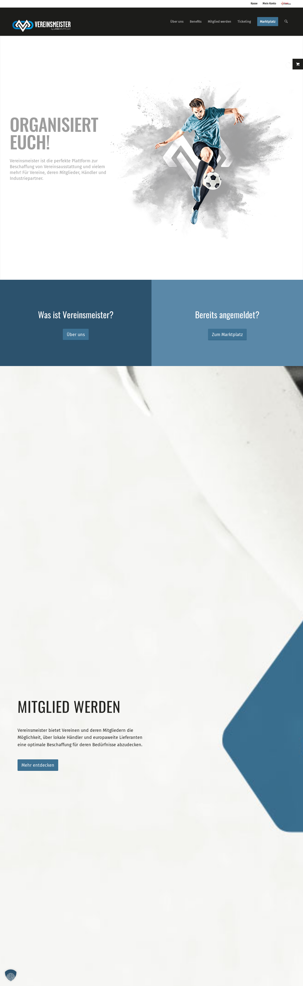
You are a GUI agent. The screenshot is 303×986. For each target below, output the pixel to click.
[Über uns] (76, 334)
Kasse (254, 3)
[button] (10, 975)
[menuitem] (177, 22)
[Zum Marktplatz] (227, 334)
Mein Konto (269, 3)
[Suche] (286, 22)
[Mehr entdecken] (38, 765)
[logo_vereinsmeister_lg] (41, 22)
